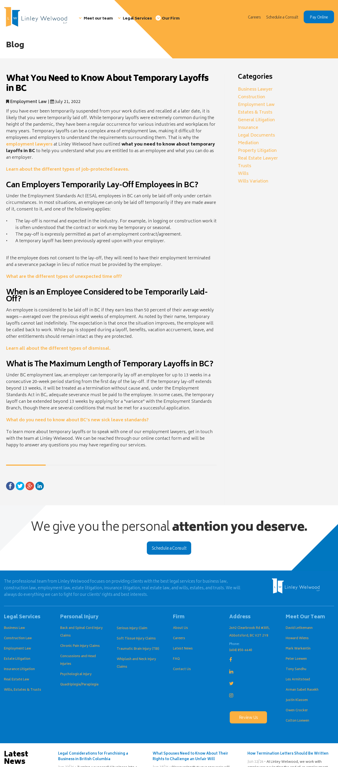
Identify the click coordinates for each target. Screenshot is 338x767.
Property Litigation (257, 151)
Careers (179, 638)
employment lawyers (29, 144)
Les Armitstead (298, 679)
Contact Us (182, 669)
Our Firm (170, 19)
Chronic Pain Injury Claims (80, 646)
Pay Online (319, 17)
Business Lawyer (255, 89)
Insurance (248, 128)
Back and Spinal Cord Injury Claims (81, 632)
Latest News (183, 649)
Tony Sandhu (296, 669)
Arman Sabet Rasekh (302, 690)
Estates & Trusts (255, 112)
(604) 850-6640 (240, 650)
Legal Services (137, 19)
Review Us (248, 718)
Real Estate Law (16, 679)
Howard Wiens (297, 638)
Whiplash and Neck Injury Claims (136, 663)
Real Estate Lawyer (258, 158)
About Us (180, 628)
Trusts (244, 166)
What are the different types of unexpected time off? (64, 276)
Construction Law (18, 638)
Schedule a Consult (169, 548)
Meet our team (98, 19)
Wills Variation (253, 181)
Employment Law (28, 102)
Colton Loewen (297, 721)
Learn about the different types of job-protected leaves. (67, 169)
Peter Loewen (296, 659)
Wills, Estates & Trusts (22, 690)
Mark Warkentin (298, 649)
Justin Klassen (297, 700)
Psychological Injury (76, 674)
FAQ (176, 659)
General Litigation (256, 120)
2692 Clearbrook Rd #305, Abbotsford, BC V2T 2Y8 (249, 632)
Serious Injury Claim (132, 628)
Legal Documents (256, 135)
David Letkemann (299, 628)
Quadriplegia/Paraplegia (79, 685)
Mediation (248, 143)
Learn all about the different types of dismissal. (58, 348)
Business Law (14, 628)
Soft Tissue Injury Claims (136, 639)
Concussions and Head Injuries (78, 660)
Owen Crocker (297, 710)
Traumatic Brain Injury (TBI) (138, 649)
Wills (243, 173)
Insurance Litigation (19, 669)
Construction (251, 97)
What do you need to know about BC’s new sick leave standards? (77, 420)
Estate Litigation (17, 659)
